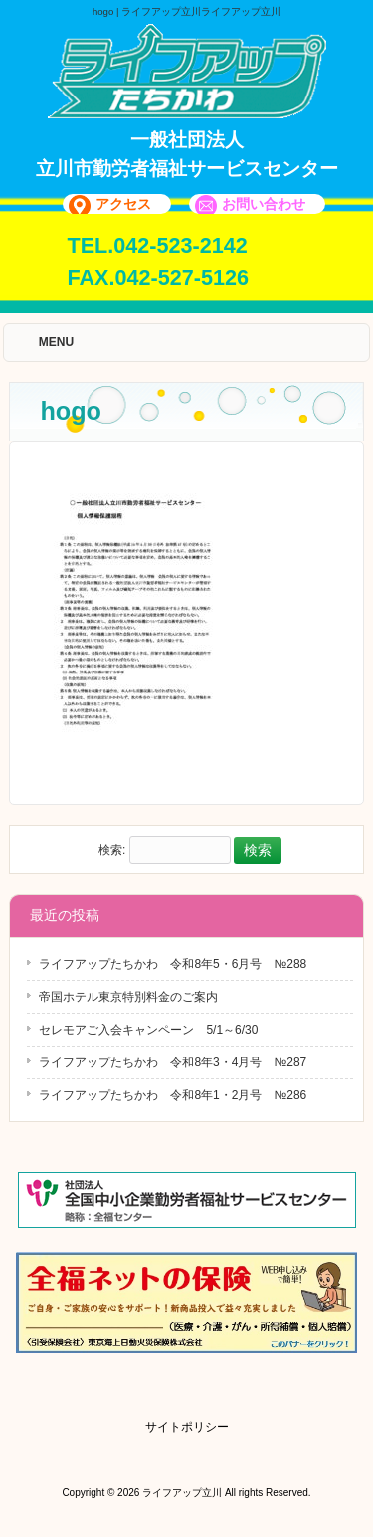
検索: (111, 851)
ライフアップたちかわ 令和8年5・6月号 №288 (172, 964)
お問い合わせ (263, 204)
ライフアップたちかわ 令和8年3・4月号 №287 (172, 1062)
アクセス (123, 204)
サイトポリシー (187, 1427)
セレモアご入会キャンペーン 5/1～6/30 (148, 1030)
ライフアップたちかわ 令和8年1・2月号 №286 (172, 1095)
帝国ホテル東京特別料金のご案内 (128, 997)
